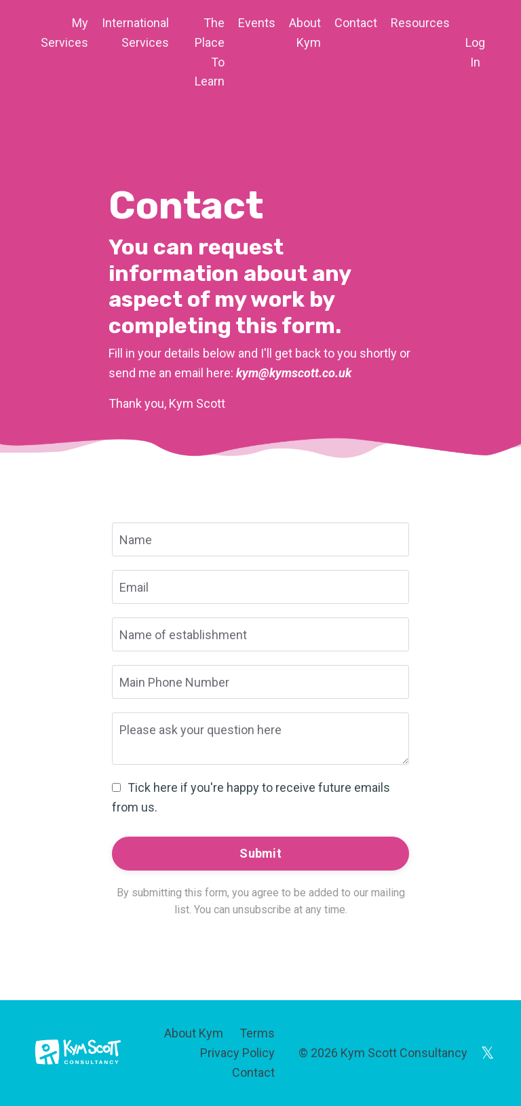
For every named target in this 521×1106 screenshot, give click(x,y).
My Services (64, 33)
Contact (355, 23)
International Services (135, 33)
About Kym (305, 33)
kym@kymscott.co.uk (293, 373)
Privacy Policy (237, 1053)
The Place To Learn (210, 52)
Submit (260, 853)
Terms (257, 1033)
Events (256, 23)
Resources (420, 23)
